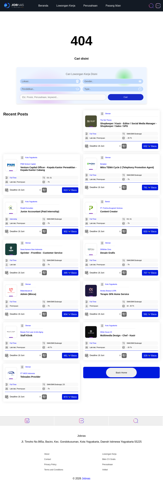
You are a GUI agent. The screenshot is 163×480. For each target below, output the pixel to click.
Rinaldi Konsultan (26, 208)
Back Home (121, 372)
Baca (150, 146)
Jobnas (86, 478)
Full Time (93, 134)
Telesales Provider (30, 376)
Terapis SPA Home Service (114, 294)
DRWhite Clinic (105, 249)
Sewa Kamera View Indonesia (31, 249)
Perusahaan (90, 5)
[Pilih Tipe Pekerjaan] (112, 89)
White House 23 (106, 332)
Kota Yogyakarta (31, 157)
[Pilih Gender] (112, 81)
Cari (126, 97)
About (46, 454)
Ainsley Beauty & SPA (108, 291)
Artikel (105, 470)
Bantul (107, 202)
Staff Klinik (26, 335)
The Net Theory (106, 120)
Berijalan (103, 164)
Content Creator (109, 211)
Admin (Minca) (28, 294)
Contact (47, 459)
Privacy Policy (50, 464)
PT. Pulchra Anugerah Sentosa (111, 208)
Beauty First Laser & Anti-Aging (31, 332)
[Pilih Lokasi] (50, 81)
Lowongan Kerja (65, 5)
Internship (13, 219)
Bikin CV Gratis (109, 459)
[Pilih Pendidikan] (50, 89)
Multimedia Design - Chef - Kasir (117, 335)
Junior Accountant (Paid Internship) (39, 211)
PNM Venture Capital (28, 164)
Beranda (43, 5)
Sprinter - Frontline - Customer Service (41, 253)
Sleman (108, 113)
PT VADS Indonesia (27, 373)
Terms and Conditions (53, 470)
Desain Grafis (107, 253)
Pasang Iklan (113, 5)
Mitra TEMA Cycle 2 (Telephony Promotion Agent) (127, 167)
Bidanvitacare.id (26, 291)
